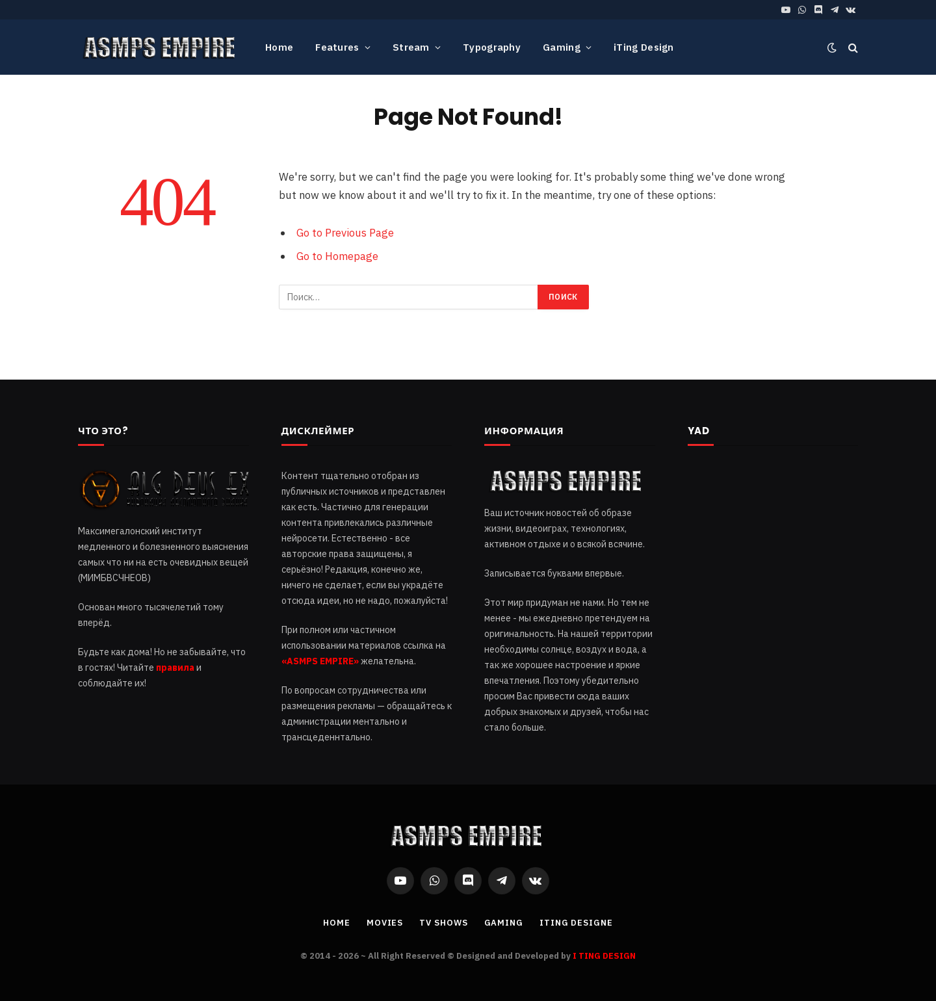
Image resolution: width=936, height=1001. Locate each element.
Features (337, 47)
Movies (385, 922)
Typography (492, 47)
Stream (411, 47)
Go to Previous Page (345, 233)
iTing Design (644, 47)
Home (279, 47)
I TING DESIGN (604, 955)
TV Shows (443, 922)
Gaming (561, 47)
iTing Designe (576, 922)
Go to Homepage (337, 256)
